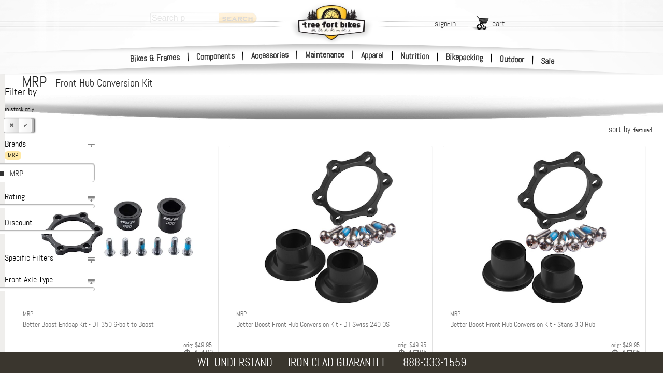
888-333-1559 (434, 362)
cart (498, 23)
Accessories (270, 55)
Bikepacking (464, 57)
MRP (16, 173)
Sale (548, 61)
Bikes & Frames (155, 58)
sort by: (630, 129)
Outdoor (512, 59)
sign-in (445, 23)
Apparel (372, 55)
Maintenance (324, 54)
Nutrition (414, 56)
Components (215, 56)
